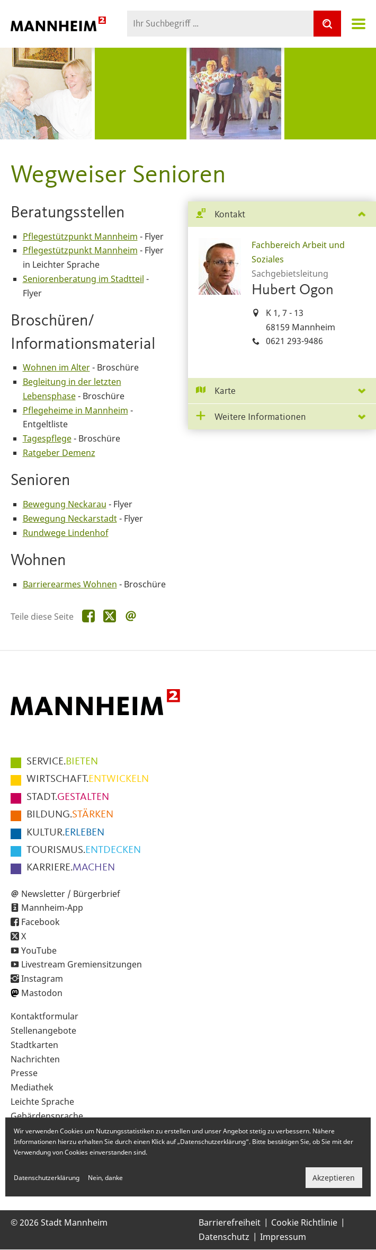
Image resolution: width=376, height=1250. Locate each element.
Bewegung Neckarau (64, 504)
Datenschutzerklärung (46, 1177)
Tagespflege (47, 438)
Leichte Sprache (42, 1101)
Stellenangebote (43, 1030)
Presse (24, 1073)
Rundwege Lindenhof (66, 533)
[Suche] (327, 24)
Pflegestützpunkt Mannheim (80, 236)
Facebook (40, 922)
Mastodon (41, 993)
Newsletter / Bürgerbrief (70, 894)
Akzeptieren (333, 1178)
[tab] (282, 214)
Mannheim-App (52, 907)
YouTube (39, 950)
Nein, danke (105, 1177)
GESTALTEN (67, 797)
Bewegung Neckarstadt (70, 518)
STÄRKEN (69, 814)
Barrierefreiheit (230, 1222)
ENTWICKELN (87, 779)
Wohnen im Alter (56, 367)
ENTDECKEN (83, 850)
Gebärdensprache (47, 1116)
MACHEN (70, 867)
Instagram (42, 978)
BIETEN (62, 761)
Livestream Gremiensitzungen (81, 964)
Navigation (358, 24)
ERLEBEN (65, 833)
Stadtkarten (34, 1045)
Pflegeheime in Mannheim (75, 410)
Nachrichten (35, 1059)
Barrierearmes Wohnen (70, 584)
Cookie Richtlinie (304, 1222)
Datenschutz (224, 1237)
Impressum (283, 1237)
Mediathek (32, 1087)
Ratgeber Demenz (59, 453)
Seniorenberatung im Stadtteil (83, 279)
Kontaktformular (44, 1016)
